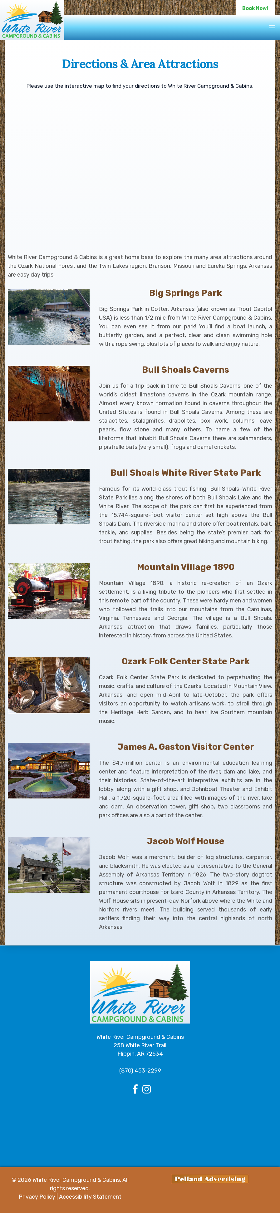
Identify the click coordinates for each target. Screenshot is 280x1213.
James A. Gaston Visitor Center (185, 747)
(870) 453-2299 (140, 1070)
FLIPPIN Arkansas (140, 1128)
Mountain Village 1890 (185, 567)
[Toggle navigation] (272, 27)
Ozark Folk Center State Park (186, 661)
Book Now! (255, 8)
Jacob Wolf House (185, 841)
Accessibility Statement (90, 1196)
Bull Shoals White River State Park (186, 473)
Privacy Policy (37, 1196)
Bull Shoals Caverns (185, 370)
